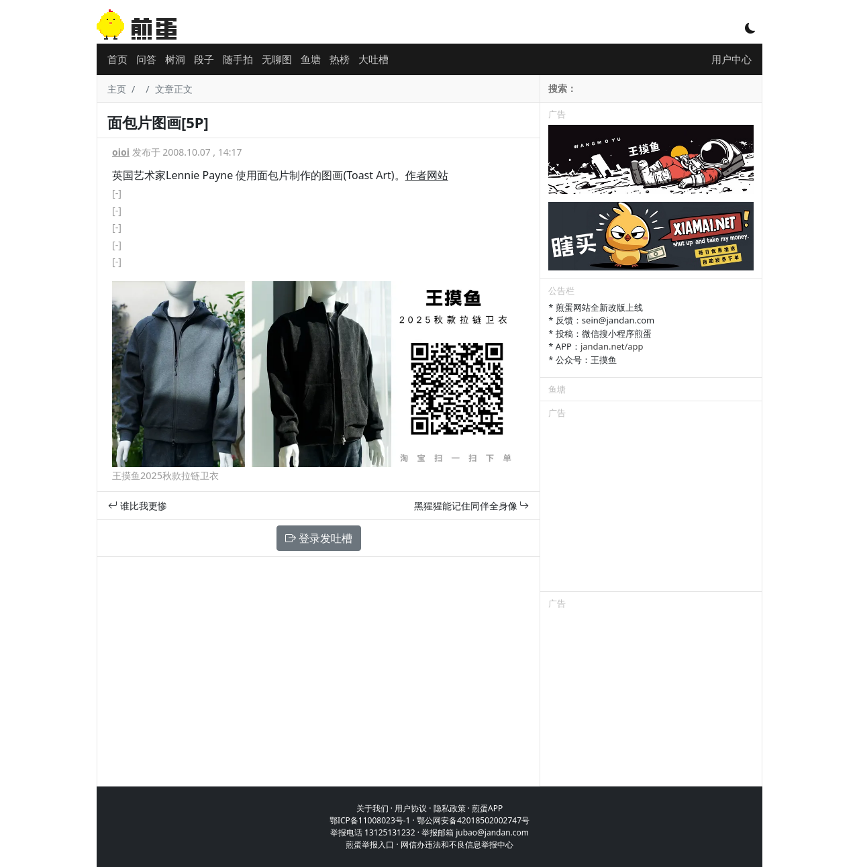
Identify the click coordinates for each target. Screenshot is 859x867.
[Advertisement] (651, 507)
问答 (146, 59)
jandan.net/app (612, 346)
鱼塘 (311, 59)
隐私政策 (450, 808)
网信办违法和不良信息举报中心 (457, 844)
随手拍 (238, 59)
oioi (121, 152)
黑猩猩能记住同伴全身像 (471, 505)
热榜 (340, 59)
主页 (116, 89)
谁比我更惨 (137, 505)
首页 (117, 59)
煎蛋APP (487, 808)
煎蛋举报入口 (370, 844)
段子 (204, 59)
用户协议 (411, 808)
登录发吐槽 (318, 538)
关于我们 (372, 808)
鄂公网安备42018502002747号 (473, 820)
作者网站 (426, 175)
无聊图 (277, 59)
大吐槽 (373, 59)
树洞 (175, 59)
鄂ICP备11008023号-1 (370, 820)
